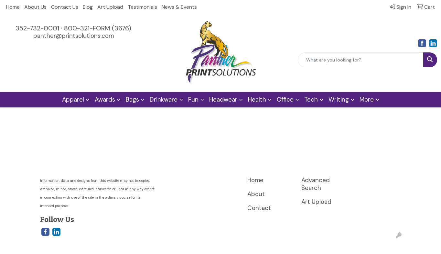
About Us (35, 7)
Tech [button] (311, 99)
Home (13, 7)
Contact (259, 208)
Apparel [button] (73, 99)
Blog (88, 7)
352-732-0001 (37, 28)
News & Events (179, 7)
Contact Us (64, 7)
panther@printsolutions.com (73, 36)
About (256, 194)
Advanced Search (315, 184)
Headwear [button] (223, 99)
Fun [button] (193, 99)
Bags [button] (132, 99)
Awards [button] (105, 99)
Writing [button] (338, 99)
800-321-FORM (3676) (97, 28)
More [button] (367, 99)
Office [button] (285, 99)
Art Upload (110, 7)
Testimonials (142, 7)
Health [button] (257, 99)
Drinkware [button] (163, 99)
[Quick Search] (361, 59)
